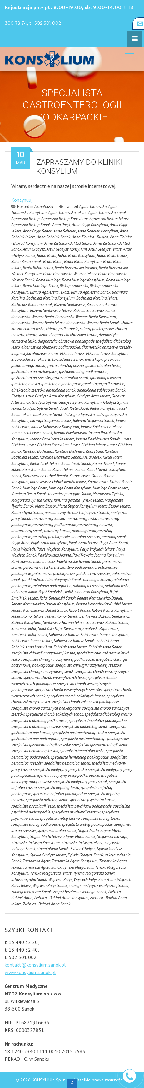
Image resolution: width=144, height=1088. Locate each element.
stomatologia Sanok (53, 848)
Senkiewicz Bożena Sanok (107, 622)
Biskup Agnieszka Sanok (90, 292)
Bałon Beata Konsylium (76, 255)
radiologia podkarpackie (51, 586)
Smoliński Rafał (23, 628)
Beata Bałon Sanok (38, 267)
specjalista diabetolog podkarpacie (39, 720)
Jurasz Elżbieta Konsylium (47, 445)
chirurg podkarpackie (97, 329)
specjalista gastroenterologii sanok (100, 745)
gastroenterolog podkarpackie (83, 371)
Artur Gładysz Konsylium (67, 249)
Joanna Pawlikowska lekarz (52, 439)
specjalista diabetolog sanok (85, 726)
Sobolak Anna (107, 640)
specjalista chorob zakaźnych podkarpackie (46, 708)
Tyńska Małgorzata (78, 867)
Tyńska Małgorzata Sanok (94, 873)
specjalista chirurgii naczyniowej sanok (42, 671)
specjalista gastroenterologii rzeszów (41, 745)
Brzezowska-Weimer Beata (32, 316)
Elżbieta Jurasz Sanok (65, 359)
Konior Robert (103, 463)
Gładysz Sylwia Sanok (41, 408)
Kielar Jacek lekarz (45, 463)
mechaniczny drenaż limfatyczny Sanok (77, 512)
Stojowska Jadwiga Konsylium (35, 842)
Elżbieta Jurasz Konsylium (107, 353)
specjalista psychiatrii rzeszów (76, 812)
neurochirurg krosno (48, 518)
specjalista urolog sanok (56, 830)
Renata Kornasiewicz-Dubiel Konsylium (42, 604)
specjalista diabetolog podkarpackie (98, 720)
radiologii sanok (24, 592)
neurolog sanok (114, 537)
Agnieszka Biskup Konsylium (64, 218)
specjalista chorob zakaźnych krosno (76, 696)
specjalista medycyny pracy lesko (60, 769)
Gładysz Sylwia (44, 402)
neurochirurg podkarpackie (54, 524)
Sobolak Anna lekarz (70, 647)
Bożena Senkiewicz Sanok (94, 310)
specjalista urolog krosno (60, 818)
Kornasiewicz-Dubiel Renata (45, 475)
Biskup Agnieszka (74, 286)
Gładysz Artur (22, 396)
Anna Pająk (61, 224)
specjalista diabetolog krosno (108, 714)
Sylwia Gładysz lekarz (48, 855)
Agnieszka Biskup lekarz (109, 218)
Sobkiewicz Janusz (64, 634)
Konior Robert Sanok (91, 469)
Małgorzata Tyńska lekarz (82, 500)
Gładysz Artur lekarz (93, 396)
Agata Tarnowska (93, 206)
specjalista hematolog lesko (82, 751)
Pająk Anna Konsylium (49, 543)
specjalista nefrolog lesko (58, 787)
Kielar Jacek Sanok (76, 463)
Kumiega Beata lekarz (110, 488)
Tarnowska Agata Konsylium (74, 861)
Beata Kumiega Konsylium (83, 280)
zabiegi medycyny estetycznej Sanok (98, 885)
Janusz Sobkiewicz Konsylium (55, 426)
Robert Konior (79, 610)
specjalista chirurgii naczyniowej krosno (43, 653)
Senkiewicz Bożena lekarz (64, 622)
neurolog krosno (57, 530)
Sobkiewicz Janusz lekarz (31, 640)
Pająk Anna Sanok (113, 543)
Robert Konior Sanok (61, 616)
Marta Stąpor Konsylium (77, 506)
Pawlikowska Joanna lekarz (33, 561)
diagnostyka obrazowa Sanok (34, 353)
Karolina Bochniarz (38, 451)
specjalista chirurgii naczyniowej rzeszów (88, 665)
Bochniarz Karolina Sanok (31, 304)
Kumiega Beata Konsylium (70, 488)
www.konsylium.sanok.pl (30, 972)
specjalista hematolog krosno (34, 751)
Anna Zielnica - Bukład (90, 237)
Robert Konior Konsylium (112, 610)
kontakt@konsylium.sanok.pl (35, 965)
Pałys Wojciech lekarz (97, 549)
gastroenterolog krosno (65, 365)
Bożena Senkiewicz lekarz (51, 310)
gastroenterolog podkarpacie (34, 371)
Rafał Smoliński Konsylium (86, 592)
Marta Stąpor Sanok (27, 512)
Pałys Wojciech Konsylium (57, 549)
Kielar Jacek (91, 457)
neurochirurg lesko (82, 518)
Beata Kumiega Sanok (40, 286)
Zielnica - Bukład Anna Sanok (46, 904)
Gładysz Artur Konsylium (55, 396)
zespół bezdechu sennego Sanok (79, 891)
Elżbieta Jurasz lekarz (29, 359)
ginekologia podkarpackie (103, 384)
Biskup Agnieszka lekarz (49, 292)
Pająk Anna (20, 543)
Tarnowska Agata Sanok (42, 867)
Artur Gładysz (34, 249)
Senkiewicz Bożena (94, 616)
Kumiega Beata (35, 488)
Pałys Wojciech (23, 549)
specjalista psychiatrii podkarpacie (84, 806)
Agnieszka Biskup (25, 218)
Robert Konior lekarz (27, 616)
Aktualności (43, 206)
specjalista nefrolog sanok (47, 800)
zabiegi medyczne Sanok (31, 891)
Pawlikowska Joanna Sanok (79, 561)
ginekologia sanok (60, 390)
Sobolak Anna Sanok (105, 647)
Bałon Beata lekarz (112, 255)
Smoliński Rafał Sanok (29, 634)
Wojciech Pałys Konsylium (95, 879)
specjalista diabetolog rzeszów (36, 726)
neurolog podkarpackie (51, 537)
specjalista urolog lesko (100, 818)
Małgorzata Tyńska (107, 494)
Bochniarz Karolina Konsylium (50, 298)
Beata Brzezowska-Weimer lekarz (70, 273)
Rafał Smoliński (50, 592)
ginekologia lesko (25, 384)
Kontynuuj (21, 200)
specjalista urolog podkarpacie (35, 824)
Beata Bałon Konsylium (83, 261)
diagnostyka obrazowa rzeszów (107, 347)
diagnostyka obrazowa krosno (73, 335)
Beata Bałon (52, 261)
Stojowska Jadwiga (112, 836)
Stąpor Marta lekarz (46, 836)
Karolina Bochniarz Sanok (60, 457)
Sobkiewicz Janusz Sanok (74, 640)
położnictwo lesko (37, 567)
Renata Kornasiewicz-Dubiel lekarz (104, 604)
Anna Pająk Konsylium (90, 224)
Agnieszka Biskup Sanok (31, 224)
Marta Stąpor (45, 506)
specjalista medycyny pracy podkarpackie (65, 775)
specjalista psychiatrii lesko (33, 806)
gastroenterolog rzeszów (31, 378)
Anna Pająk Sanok (37, 231)
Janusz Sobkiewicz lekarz (101, 426)
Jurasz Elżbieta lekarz (88, 445)
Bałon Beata (46, 255)
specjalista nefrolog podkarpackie (59, 794)
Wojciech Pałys (60, 879)
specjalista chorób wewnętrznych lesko (54, 677)
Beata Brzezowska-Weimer (76, 267)
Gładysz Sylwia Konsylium (80, 402)
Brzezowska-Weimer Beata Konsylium (85, 316)
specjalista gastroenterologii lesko (79, 732)
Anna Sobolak (64, 231)
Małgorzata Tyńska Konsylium (35, 500)
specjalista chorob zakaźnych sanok (54, 714)
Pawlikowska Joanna (54, 555)
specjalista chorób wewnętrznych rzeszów (68, 689)
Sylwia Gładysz (82, 848)
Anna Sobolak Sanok (53, 237)
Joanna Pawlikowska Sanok (98, 439)
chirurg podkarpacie (62, 329)
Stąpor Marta (88, 830)
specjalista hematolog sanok (67, 763)
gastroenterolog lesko (102, 365)
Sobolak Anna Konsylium (31, 647)
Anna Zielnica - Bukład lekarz (68, 243)
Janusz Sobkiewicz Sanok (31, 432)
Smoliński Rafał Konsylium (59, 628)
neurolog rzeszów (85, 537)
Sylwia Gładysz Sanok (85, 855)
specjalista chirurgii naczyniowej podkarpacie (57, 659)
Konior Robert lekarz (57, 469)
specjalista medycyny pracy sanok (80, 781)
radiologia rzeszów (88, 586)
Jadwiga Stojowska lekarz (50, 420)
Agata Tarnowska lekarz (67, 212)
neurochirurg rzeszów (94, 524)
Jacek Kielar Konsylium (99, 408)
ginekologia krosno (105, 378)
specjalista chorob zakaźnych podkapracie (85, 702)
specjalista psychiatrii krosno (92, 800)
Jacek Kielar (69, 408)
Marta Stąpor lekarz (114, 506)
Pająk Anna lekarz (83, 543)
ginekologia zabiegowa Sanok (101, 390)
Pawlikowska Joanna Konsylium (98, 555)
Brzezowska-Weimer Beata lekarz (38, 322)
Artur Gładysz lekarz (105, 249)
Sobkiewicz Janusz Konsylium (104, 634)
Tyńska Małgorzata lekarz (51, 873)
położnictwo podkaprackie (75, 567)
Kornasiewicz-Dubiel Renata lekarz (58, 481)
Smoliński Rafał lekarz (100, 628)
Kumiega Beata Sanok (29, 494)
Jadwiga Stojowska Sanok (93, 420)
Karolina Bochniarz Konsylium (79, 451)
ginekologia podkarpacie (61, 384)
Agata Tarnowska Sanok (107, 212)
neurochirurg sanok (26, 530)
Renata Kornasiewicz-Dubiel (99, 598)
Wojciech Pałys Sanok (49, 885)
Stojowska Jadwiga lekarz (81, 842)
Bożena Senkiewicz (69, 304)
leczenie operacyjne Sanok (69, 494)
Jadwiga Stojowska (79, 414)
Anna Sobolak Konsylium (97, 231)
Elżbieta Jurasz (72, 353)
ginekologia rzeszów (27, 390)
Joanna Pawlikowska (70, 432)
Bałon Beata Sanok (26, 261)
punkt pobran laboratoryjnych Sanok (52, 579)
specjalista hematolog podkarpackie (80, 757)
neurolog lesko (84, 530)
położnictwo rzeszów (93, 573)
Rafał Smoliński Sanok (58, 598)
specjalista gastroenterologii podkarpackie (95, 738)
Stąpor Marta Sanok (79, 836)
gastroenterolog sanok (70, 378)
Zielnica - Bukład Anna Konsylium (61, 897)
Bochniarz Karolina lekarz (96, 298)
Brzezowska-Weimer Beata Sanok (93, 322)
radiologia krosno (97, 579)
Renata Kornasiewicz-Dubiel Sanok (39, 610)
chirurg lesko (33, 329)
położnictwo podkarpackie (53, 573)
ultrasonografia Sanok (29, 879)
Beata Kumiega (48, 280)
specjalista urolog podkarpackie (87, 824)
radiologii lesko (117, 586)
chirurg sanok (37, 335)
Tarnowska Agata (36, 861)
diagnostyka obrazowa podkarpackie (50, 347)
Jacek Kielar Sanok (48, 414)
